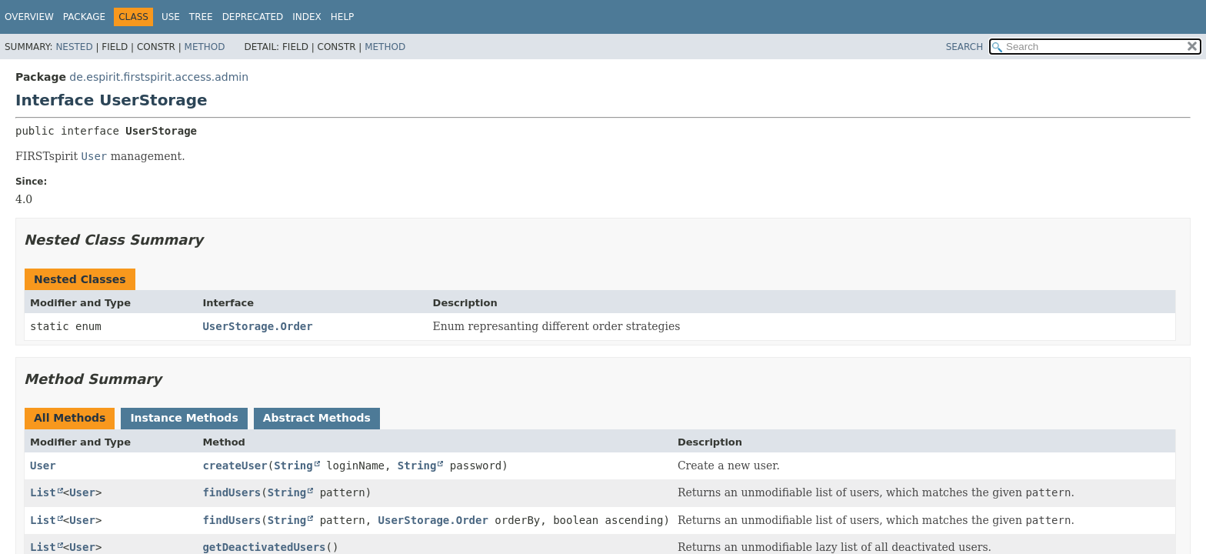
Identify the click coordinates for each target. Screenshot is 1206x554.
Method (205, 47)
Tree (201, 17)
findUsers (231, 492)
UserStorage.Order (257, 326)
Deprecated (253, 17)
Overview (29, 17)
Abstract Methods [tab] (317, 418)
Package (84, 17)
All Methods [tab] (69, 418)
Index (306, 17)
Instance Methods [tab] (184, 418)
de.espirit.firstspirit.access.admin (158, 77)
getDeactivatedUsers (263, 547)
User (43, 465)
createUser (234, 465)
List (43, 492)
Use (171, 17)
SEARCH (965, 47)
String (293, 465)
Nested (73, 47)
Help (343, 17)
